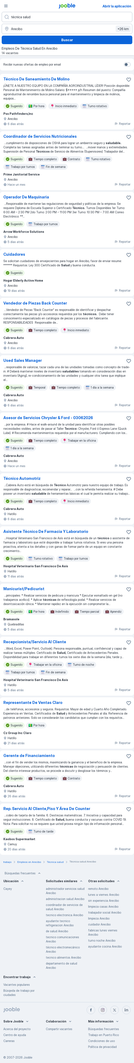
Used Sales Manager (22, 360)
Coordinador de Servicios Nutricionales (40, 136)
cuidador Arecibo (99, 924)
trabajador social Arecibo (104, 912)
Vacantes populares (16, 984)
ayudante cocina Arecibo (105, 946)
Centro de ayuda (14, 1035)
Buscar (67, 40)
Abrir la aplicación (117, 6)
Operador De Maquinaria (26, 197)
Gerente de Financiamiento (29, 755)
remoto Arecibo (98, 888)
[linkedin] (126, 1010)
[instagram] (102, 1010)
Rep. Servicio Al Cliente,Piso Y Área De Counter (46, 808)
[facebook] (91, 1010)
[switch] (127, 64)
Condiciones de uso (101, 1041)
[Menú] (6, 6)
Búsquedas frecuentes (23, 873)
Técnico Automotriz (22, 478)
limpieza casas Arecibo (103, 906)
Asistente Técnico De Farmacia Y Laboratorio (45, 531)
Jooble (27, 1057)
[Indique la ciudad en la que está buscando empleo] (67, 29)
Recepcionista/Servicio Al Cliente (34, 642)
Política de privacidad (102, 1047)
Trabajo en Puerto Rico (103, 1035)
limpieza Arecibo (98, 918)
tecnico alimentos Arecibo (63, 957)
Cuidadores (14, 254)
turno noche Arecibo (101, 940)
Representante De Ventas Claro (32, 702)
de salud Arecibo (57, 931)
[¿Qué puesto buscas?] (67, 17)
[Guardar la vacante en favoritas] (129, 79)
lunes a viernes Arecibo (103, 894)
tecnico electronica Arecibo (64, 915)
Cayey (7, 888)
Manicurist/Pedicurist (23, 589)
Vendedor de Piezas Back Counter (35, 303)
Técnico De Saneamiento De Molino (36, 79)
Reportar (122, 123)
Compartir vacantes (59, 1029)
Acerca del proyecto (16, 1029)
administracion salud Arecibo (65, 899)
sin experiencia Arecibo (103, 900)
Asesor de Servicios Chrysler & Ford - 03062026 (48, 418)
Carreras (9, 1041)
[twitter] (114, 1010)
